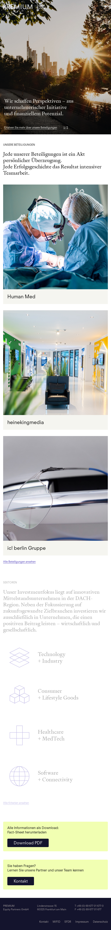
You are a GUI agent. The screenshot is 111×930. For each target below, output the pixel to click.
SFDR (67, 921)
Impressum (82, 921)
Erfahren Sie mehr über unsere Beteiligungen (30, 127)
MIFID (56, 921)
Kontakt (21, 881)
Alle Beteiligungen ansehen (19, 561)
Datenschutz (100, 921)
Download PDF (28, 842)
